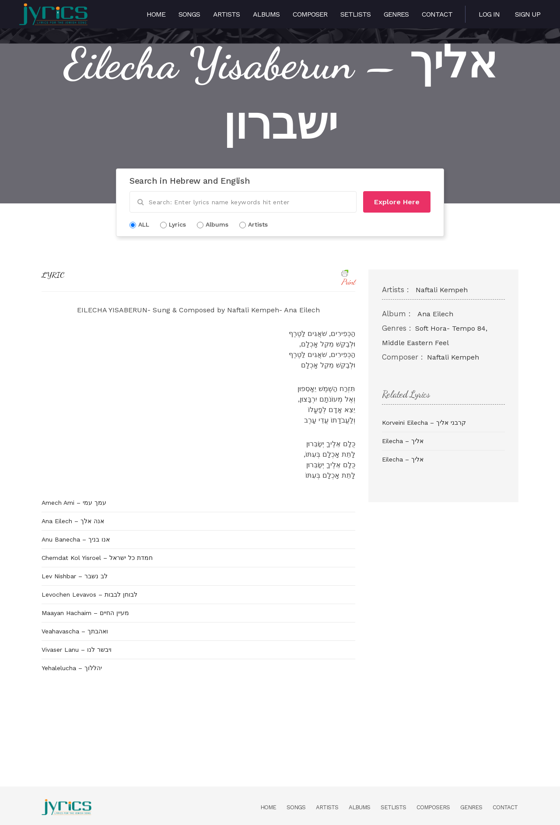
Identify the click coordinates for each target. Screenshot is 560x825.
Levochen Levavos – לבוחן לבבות (89, 594)
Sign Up (527, 14)
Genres (396, 14)
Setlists (355, 14)
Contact (437, 14)
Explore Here (397, 202)
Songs (189, 14)
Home (156, 14)
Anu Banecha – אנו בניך (76, 539)
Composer (310, 14)
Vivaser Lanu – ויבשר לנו (77, 649)
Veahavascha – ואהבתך (75, 631)
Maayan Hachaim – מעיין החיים (85, 612)
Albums (266, 14)
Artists (226, 14)
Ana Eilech (435, 314)
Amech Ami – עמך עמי (74, 502)
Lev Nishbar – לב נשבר (75, 576)
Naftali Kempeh (442, 290)
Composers (433, 807)
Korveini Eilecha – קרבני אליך (424, 422)
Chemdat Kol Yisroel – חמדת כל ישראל (97, 557)
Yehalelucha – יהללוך (72, 667)
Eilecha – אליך (403, 440)
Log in (489, 14)
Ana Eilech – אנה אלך (73, 520)
